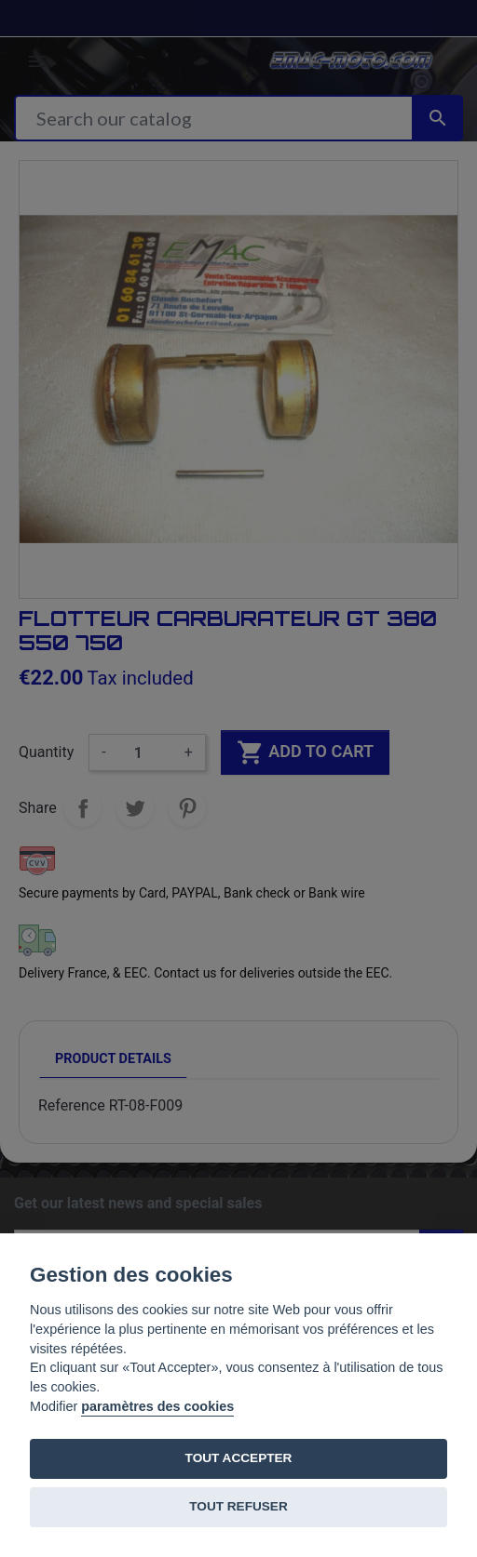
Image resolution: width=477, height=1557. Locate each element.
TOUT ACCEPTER (239, 1458)
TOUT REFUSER (238, 1506)
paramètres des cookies (157, 1406)
